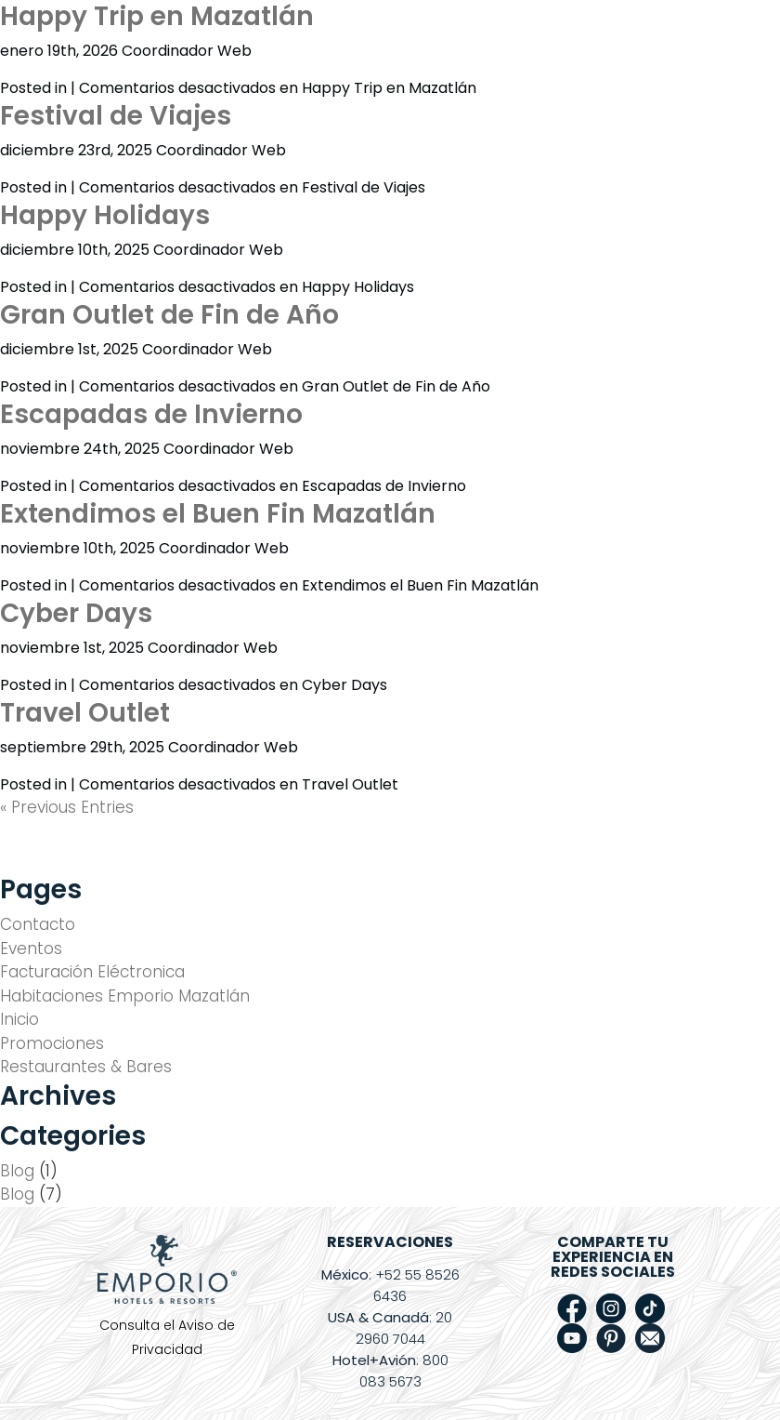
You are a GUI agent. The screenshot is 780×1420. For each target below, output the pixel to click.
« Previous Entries (67, 807)
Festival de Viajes (115, 116)
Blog (17, 1171)
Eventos (31, 948)
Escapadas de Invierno (151, 414)
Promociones (52, 1043)
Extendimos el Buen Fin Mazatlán (218, 514)
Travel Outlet (85, 713)
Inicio (19, 1019)
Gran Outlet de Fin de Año (169, 315)
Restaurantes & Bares (86, 1066)
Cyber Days (76, 613)
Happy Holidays (105, 215)
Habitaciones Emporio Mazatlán (125, 996)
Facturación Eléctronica (92, 972)
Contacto (37, 924)
